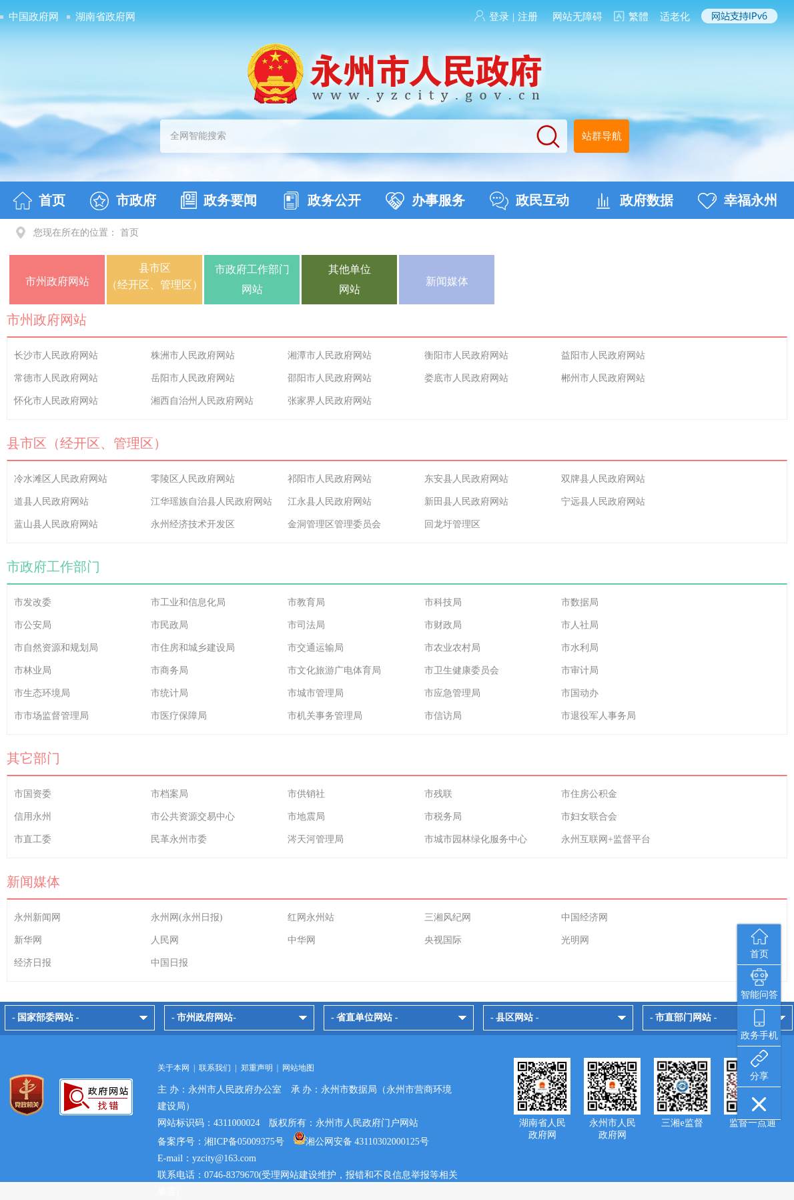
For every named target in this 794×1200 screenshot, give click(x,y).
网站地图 (298, 1068)
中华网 (302, 940)
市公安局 (32, 625)
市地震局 (306, 817)
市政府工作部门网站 (252, 279)
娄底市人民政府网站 (466, 378)
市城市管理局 (316, 693)
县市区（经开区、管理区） (155, 276)
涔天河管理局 (316, 839)
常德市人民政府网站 (56, 378)
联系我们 (215, 1068)
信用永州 (32, 817)
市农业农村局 (452, 648)
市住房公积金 (589, 794)
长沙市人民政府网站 (56, 355)
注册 (528, 16)
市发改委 (32, 602)
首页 (39, 201)
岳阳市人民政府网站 (193, 378)
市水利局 (580, 648)
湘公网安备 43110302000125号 (361, 1142)
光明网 (575, 940)
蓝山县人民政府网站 (56, 524)
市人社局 (580, 625)
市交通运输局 (316, 648)
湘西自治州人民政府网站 (202, 401)
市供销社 (306, 794)
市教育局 (306, 602)
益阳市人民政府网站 (603, 355)
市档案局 (169, 794)
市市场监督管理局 (51, 716)
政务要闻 (219, 200)
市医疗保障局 (179, 716)
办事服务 (425, 201)
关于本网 (173, 1068)
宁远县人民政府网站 (603, 502)
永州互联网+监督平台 (606, 839)
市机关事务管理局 (325, 716)
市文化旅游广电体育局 (334, 670)
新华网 (28, 940)
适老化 (675, 16)
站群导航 (602, 136)
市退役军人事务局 (598, 716)
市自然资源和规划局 (56, 648)
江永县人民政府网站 (330, 502)
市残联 (438, 794)
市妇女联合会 (589, 817)
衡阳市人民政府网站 (466, 355)
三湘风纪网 (447, 917)
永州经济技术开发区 (193, 524)
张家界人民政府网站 (330, 401)
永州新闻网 (37, 917)
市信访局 (443, 716)
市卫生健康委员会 (461, 670)
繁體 (639, 16)
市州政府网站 (57, 281)
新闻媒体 (447, 281)
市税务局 (443, 817)
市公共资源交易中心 (193, 817)
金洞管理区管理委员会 (334, 524)
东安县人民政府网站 (466, 479)
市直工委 (32, 839)
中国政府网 (34, 16)
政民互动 (529, 201)
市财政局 (443, 625)
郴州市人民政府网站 (603, 378)
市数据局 (580, 602)
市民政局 (169, 625)
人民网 (165, 940)
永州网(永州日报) (186, 917)
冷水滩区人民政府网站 (60, 479)
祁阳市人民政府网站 (330, 479)
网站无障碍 (577, 16)
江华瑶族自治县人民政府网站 (211, 502)
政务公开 (321, 201)
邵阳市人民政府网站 (330, 378)
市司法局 (306, 625)
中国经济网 (584, 917)
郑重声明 (257, 1068)
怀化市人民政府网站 (56, 401)
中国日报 (169, 963)
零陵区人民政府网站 (193, 479)
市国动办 (580, 693)
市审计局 (580, 670)
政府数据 (633, 201)
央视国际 (443, 940)
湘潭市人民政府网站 (330, 355)
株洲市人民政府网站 (193, 355)
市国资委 (32, 794)
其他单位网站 (349, 279)
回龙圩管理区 (452, 524)
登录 (499, 16)
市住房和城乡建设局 (193, 648)
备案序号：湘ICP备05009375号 (220, 1142)
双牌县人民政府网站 (603, 479)
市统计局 (169, 693)
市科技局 (443, 602)
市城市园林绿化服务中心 (475, 839)
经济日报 (32, 963)
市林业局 (32, 670)
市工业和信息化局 (188, 602)
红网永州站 (311, 917)
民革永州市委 (179, 839)
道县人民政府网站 (51, 502)
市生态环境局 (42, 693)
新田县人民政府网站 (466, 502)
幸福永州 (737, 201)
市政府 (123, 201)
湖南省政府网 (105, 16)
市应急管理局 (452, 693)
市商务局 (169, 670)
